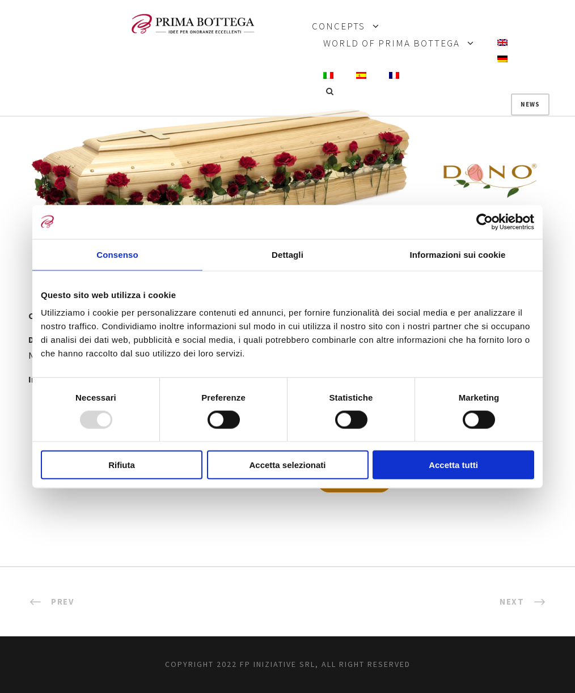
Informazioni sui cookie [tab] (458, 254)
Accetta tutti (453, 465)
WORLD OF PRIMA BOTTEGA (391, 43)
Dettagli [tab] (287, 254)
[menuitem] (502, 43)
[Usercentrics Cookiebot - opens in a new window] (484, 221)
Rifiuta (121, 465)
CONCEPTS (338, 26)
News (530, 104)
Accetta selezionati (287, 465)
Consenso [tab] (117, 254)
